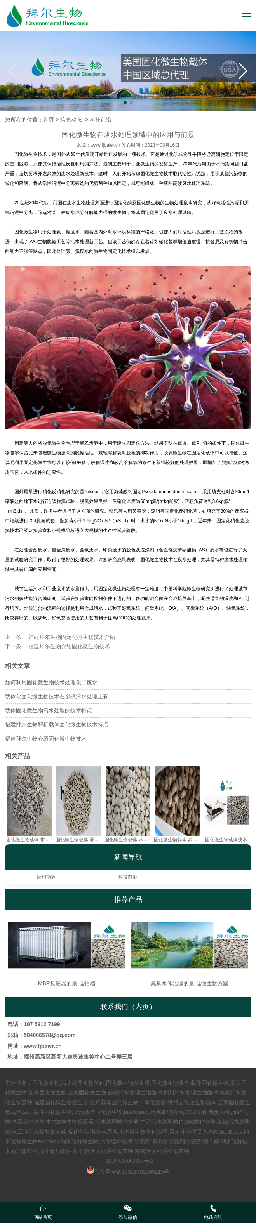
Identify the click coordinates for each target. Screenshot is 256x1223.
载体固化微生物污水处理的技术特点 (48, 710)
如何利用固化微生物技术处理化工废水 (51, 682)
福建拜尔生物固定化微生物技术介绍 (71, 637)
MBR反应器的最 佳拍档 (67, 950)
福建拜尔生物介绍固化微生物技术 (68, 646)
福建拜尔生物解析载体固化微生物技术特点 (56, 724)
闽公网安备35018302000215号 (131, 1172)
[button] (243, 71)
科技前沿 (127, 877)
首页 (48, 120)
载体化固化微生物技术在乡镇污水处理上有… (59, 696)
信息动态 (71, 120)
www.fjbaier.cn (105, 145)
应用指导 (46, 877)
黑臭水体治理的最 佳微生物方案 (190, 950)
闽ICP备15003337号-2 (128, 1161)
